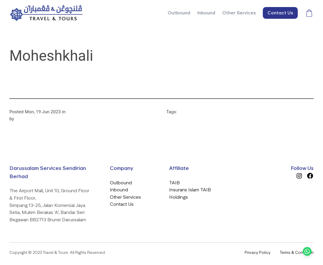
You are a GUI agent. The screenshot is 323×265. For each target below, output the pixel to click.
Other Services (125, 197)
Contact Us (122, 204)
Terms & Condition (297, 252)
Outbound (121, 182)
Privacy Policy (257, 252)
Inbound (119, 190)
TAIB (174, 182)
